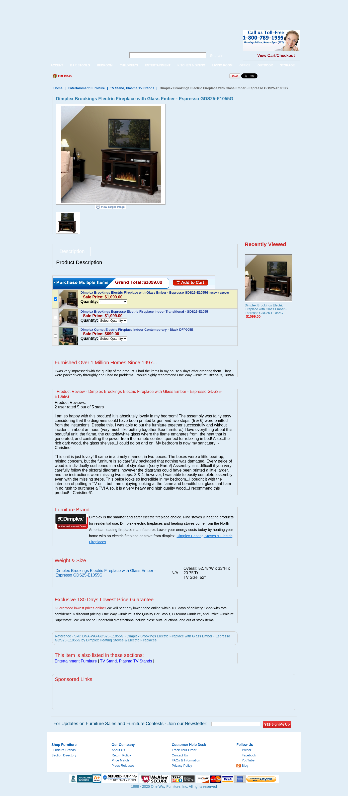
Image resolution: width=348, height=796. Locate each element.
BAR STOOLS (80, 65)
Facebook (249, 755)
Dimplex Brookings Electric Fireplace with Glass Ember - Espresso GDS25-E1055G (266, 309)
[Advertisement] (91, 11)
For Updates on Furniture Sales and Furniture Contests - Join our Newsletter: (130, 723)
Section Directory (63, 755)
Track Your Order (184, 750)
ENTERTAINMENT (157, 65)
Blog (245, 765)
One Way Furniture (84, 45)
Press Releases (123, 765)
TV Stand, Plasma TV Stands (132, 88)
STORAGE (287, 65)
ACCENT (57, 65)
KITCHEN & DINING (191, 65)
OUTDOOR (265, 65)
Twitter (246, 750)
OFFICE (244, 65)
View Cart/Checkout (276, 55)
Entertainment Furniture (86, 88)
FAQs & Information (186, 760)
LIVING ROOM (222, 65)
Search (216, 55)
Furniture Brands (63, 750)
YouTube (248, 760)
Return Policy (121, 755)
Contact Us (180, 755)
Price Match (120, 760)
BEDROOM (105, 65)
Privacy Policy (182, 765)
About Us (118, 750)
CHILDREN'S (129, 65)
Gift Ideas (64, 76)
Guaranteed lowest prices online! (80, 608)
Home (57, 88)
